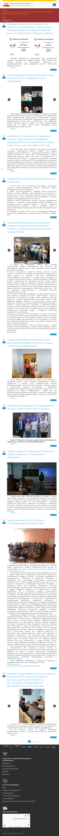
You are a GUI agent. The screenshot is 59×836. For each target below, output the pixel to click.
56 (35, 741)
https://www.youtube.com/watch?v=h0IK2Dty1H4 (23, 666)
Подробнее (53, 69)
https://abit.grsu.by (13, 664)
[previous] (9, 99)
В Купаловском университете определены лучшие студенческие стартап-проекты (30, 407)
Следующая (38, 741)
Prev (20, 741)
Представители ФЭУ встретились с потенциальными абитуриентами (26, 522)
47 (32, 741)
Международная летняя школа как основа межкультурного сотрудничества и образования (30, 78)
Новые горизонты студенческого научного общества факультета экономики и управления (30, 454)
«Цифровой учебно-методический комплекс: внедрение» (31, 180)
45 (26, 741)
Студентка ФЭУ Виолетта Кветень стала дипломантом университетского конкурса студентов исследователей (30, 342)
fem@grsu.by (10, 798)
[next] (54, 99)
